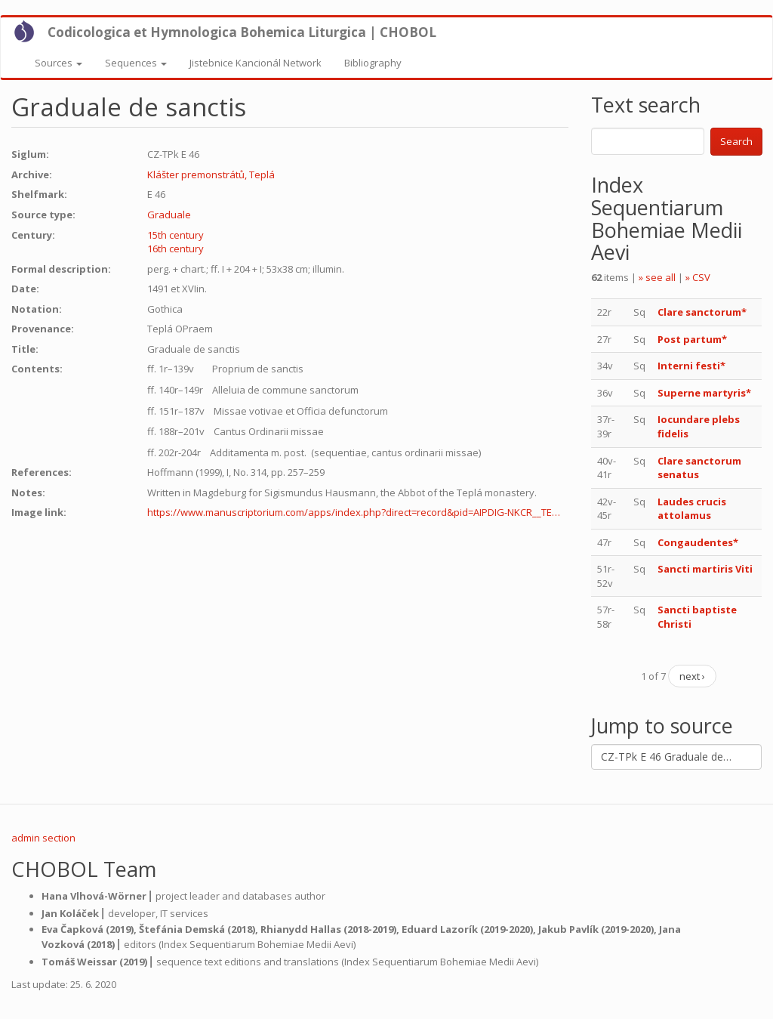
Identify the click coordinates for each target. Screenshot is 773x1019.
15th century (175, 235)
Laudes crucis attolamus (692, 509)
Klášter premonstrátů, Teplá (211, 174)
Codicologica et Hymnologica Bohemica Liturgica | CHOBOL (242, 32)
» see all (657, 277)
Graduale (169, 214)
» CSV (697, 277)
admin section (43, 838)
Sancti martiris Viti (705, 569)
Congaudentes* (698, 542)
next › (692, 676)
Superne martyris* (704, 393)
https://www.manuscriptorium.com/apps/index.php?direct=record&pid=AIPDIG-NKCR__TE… (353, 512)
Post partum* (693, 339)
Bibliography (373, 62)
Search (736, 141)
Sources (58, 62)
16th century (175, 248)
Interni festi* (691, 365)
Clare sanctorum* (702, 312)
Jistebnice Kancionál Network (255, 62)
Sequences (136, 62)
